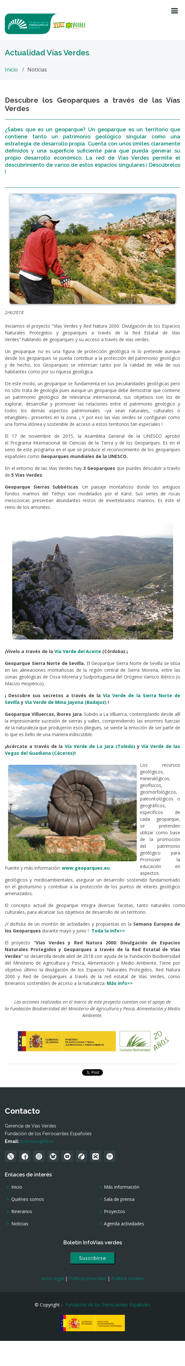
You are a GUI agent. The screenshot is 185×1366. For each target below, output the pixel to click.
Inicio (11, 69)
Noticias (19, 1223)
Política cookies (127, 1278)
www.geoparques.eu (86, 868)
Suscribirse (92, 1258)
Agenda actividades (124, 1223)
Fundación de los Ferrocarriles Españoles (108, 1305)
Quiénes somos (27, 1199)
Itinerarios (21, 1211)
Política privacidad (87, 1278)
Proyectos (114, 1211)
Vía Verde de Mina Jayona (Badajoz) (66, 702)
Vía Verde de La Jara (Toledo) (100, 746)
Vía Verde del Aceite (77, 651)
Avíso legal (53, 1278)
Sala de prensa (119, 1199)
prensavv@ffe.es (37, 1141)
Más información (121, 1187)
